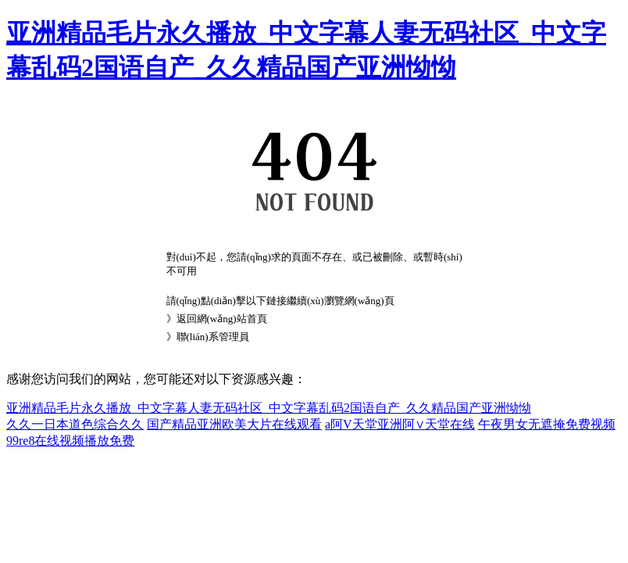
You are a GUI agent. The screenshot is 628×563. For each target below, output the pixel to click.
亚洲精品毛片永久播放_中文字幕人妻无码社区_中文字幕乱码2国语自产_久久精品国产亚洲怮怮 (268, 407)
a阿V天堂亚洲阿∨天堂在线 (400, 424)
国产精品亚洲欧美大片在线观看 (234, 424)
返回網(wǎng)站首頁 (222, 319)
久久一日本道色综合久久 (75, 424)
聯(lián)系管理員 (213, 336)
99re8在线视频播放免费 (70, 440)
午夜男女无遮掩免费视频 (547, 424)
